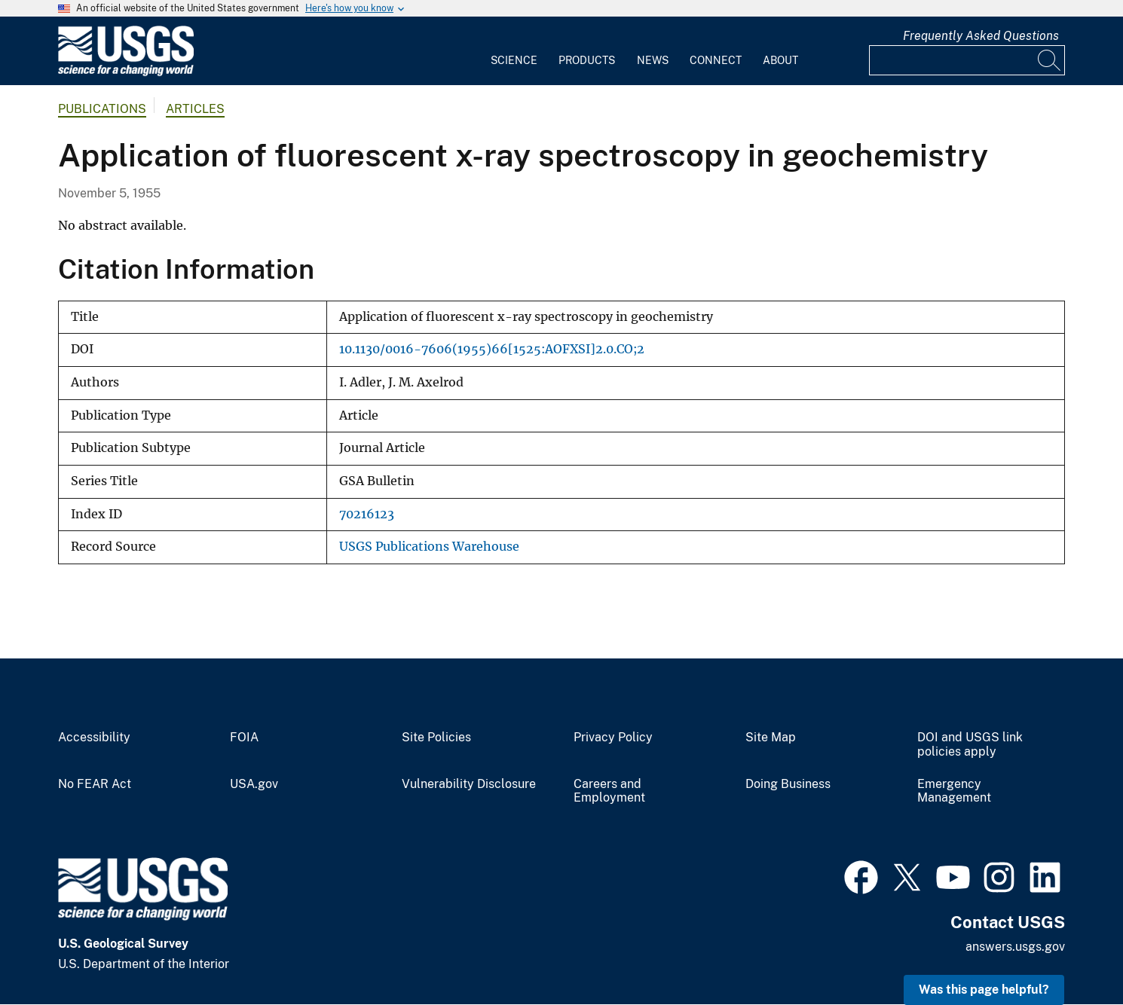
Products (586, 60)
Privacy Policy (613, 737)
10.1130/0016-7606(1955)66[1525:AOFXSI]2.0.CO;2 (491, 349)
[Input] (967, 60)
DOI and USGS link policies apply (970, 745)
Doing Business (788, 784)
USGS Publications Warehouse (429, 546)
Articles (195, 109)
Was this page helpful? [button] (984, 989)
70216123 (366, 514)
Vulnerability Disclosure (469, 784)
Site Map (770, 737)
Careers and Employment (609, 791)
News (653, 60)
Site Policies (436, 737)
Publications (102, 109)
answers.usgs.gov (1015, 946)
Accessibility (94, 737)
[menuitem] (514, 51)
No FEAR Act (94, 784)
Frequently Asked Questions (981, 36)
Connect (716, 60)
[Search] (1050, 60)
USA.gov (254, 784)
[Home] (126, 73)
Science (514, 60)
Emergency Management (954, 791)
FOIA (244, 737)
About (780, 60)
